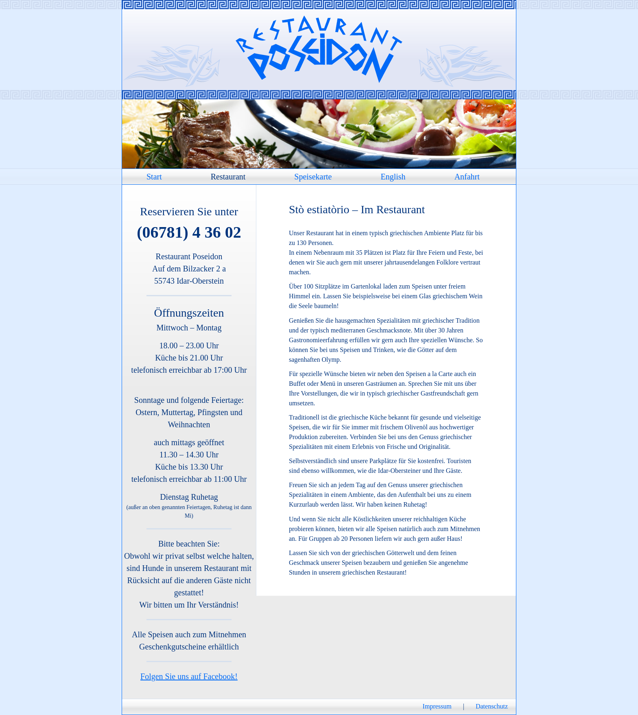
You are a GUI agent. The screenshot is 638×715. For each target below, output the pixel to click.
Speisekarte (313, 176)
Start (154, 176)
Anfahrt (467, 176)
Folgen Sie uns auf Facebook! (189, 676)
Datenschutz (492, 706)
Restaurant (228, 176)
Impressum (437, 706)
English (393, 176)
